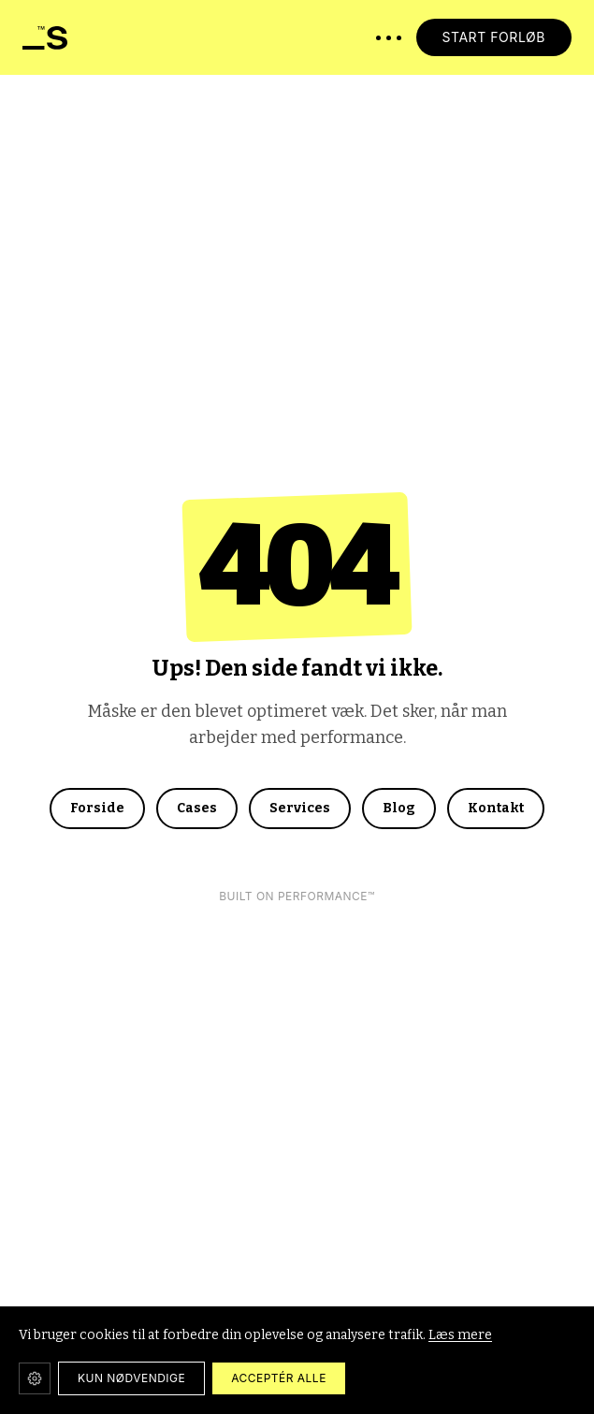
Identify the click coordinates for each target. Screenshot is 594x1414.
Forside (97, 808)
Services (299, 808)
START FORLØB (494, 37)
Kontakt (496, 808)
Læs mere (460, 1335)
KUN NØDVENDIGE (131, 1378)
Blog (399, 808)
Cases (197, 808)
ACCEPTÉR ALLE (278, 1378)
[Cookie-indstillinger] (35, 1378)
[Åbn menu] (389, 38)
